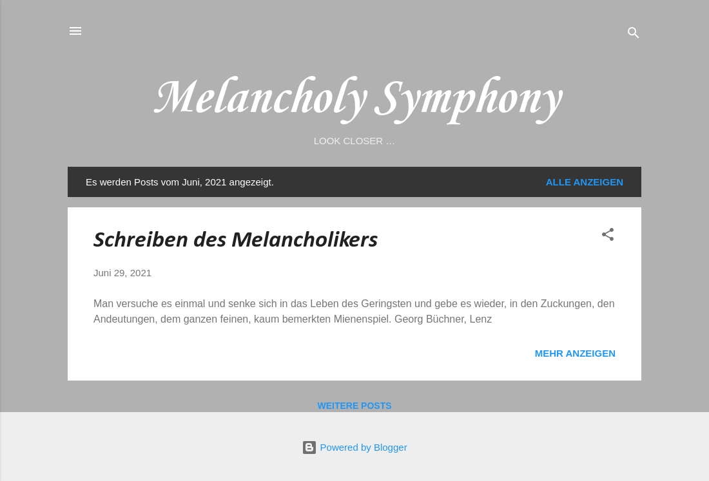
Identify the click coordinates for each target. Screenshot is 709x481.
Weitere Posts (354, 406)
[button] (608, 237)
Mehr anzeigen (575, 353)
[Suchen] (633, 35)
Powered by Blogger (354, 447)
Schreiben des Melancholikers (235, 240)
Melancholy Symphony (354, 99)
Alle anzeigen (584, 181)
